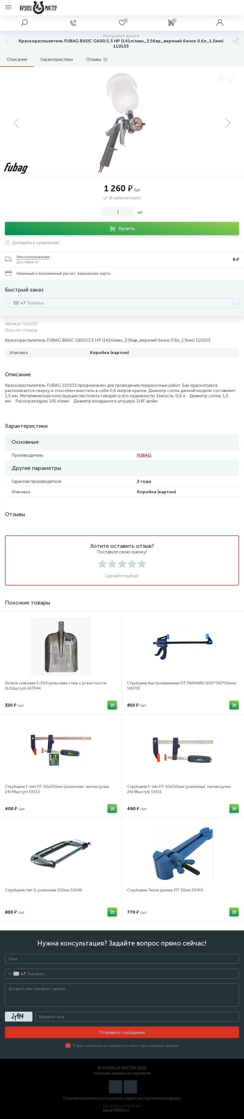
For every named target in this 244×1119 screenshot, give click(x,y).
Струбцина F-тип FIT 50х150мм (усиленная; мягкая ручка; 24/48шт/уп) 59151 (179, 789)
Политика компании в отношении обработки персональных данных (122, 1098)
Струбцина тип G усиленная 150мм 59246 (43, 890)
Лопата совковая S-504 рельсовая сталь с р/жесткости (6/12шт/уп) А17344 (55, 686)
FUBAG (144, 455)
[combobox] (15, 302)
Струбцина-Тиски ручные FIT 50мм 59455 (165, 890)
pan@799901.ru (116, 1110)
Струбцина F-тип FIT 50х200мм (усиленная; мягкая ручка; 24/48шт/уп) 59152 (57, 789)
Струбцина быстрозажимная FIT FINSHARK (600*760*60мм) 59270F (181, 686)
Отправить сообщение (122, 1032)
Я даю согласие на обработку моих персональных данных (126, 1045)
